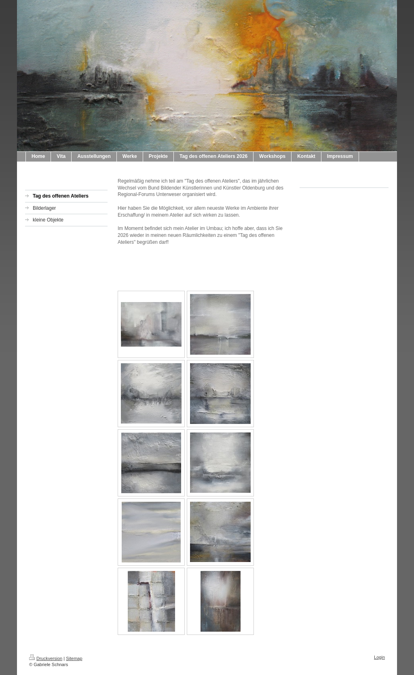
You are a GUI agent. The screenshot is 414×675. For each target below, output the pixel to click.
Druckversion (45, 658)
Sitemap (74, 658)
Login (379, 657)
